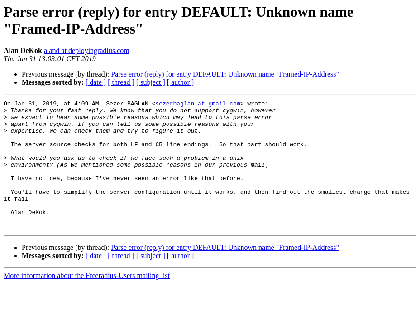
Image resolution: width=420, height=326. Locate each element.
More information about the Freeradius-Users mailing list (87, 301)
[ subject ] (150, 82)
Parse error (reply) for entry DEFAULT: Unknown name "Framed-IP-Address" (225, 74)
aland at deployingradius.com (86, 50)
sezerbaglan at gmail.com (197, 105)
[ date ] (96, 82)
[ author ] (180, 82)
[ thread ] (121, 82)
